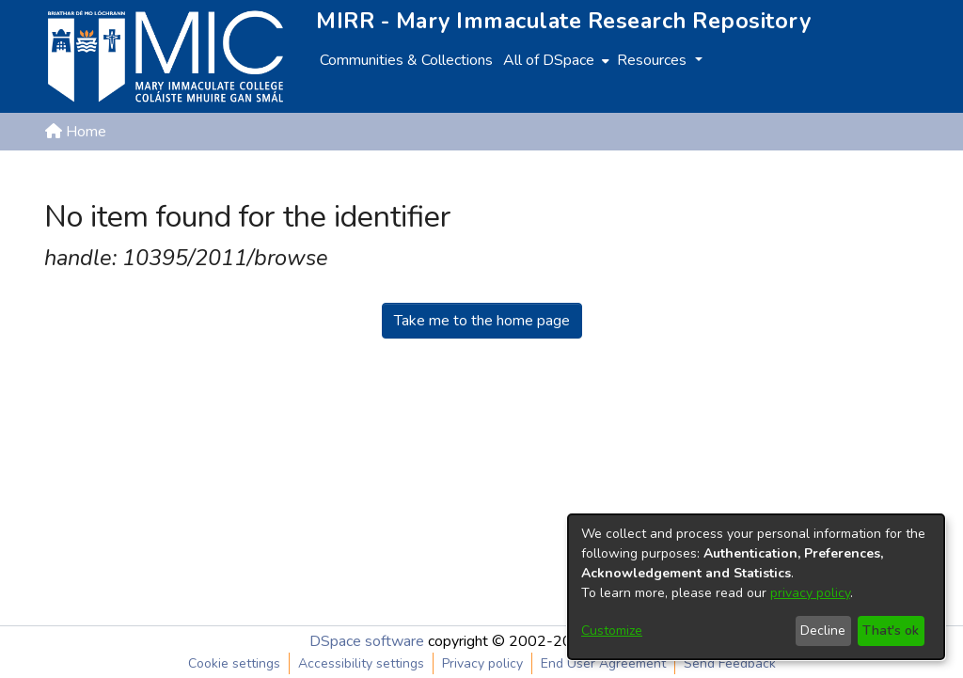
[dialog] (756, 586)
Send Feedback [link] (730, 663)
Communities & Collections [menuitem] (406, 60)
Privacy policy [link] (482, 663)
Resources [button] (653, 60)
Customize (611, 630)
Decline (822, 630)
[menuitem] (554, 60)
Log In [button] (888, 176)
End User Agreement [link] (603, 663)
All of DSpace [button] (548, 60)
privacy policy (810, 593)
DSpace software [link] (366, 641)
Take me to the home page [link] (482, 320)
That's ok (890, 630)
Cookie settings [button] (234, 663)
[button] (820, 177)
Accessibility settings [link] (361, 663)
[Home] (165, 56)
